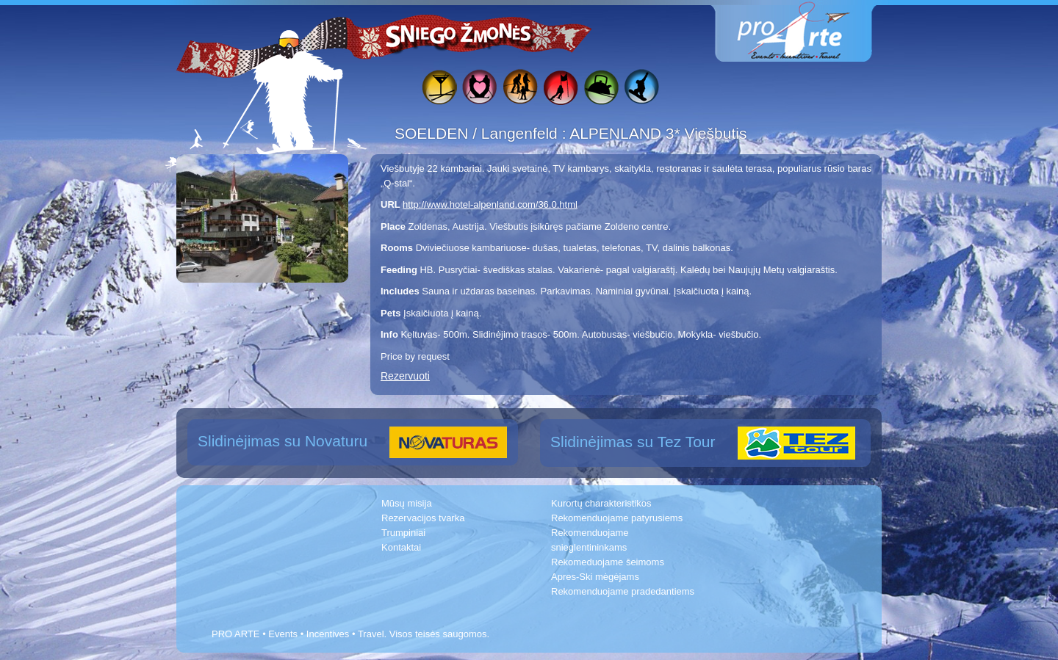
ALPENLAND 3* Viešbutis (657, 133)
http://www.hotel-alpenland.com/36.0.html (490, 204)
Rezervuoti (405, 376)
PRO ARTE (236, 633)
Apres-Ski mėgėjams (595, 576)
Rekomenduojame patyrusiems (617, 517)
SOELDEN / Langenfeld (478, 133)
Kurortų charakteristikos (601, 503)
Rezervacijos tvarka (422, 517)
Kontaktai (401, 547)
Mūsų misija (406, 503)
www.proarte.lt (805, 31)
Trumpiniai (403, 532)
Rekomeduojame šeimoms (607, 561)
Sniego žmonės (459, 34)
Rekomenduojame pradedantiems (622, 591)
